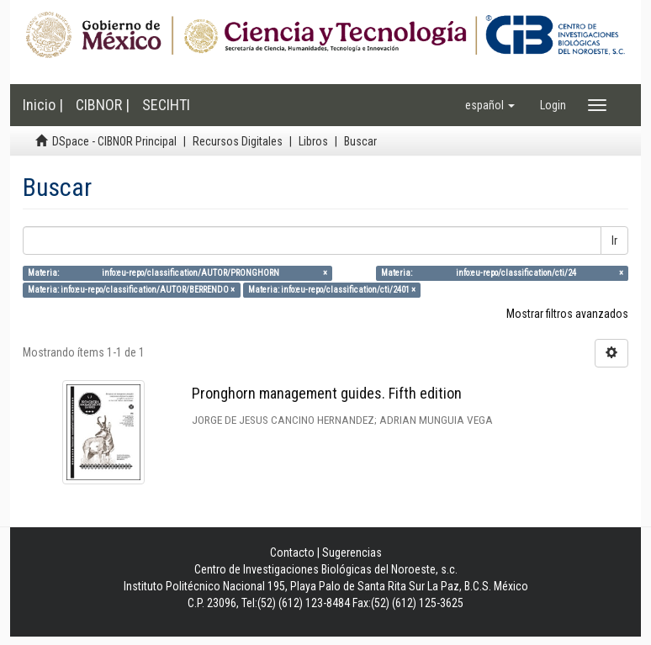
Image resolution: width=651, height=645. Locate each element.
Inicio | (43, 105)
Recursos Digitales (238, 141)
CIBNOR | (103, 105)
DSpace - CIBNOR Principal (114, 141)
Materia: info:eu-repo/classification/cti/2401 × (331, 289)
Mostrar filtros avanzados (567, 313)
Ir (614, 240)
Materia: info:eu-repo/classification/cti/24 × (501, 272)
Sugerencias (352, 552)
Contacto (292, 552)
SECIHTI (166, 105)
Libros (313, 141)
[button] (490, 105)
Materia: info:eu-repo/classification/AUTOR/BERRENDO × (131, 289)
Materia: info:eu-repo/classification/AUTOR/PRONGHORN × (177, 272)
